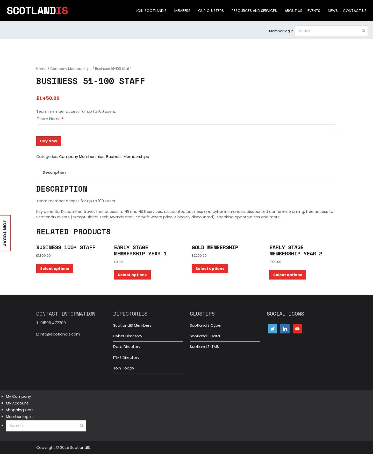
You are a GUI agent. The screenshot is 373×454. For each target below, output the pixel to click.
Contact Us (355, 10)
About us (293, 10)
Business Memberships (127, 156)
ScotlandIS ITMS (204, 346)
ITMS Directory (126, 357)
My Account (17, 403)
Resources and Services (254, 10)
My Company (18, 396)
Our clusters (211, 10)
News (333, 10)
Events (313, 10)
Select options (54, 268)
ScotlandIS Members (132, 325)
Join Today (123, 368)
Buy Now (48, 141)
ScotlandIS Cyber (206, 325)
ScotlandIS (80, 447)
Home (41, 68)
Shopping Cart (19, 410)
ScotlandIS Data (205, 336)
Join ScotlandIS (151, 10)
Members (182, 10)
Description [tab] (54, 172)
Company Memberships (70, 68)
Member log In (281, 31)
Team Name (50, 118)
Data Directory (126, 346)
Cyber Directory (127, 336)
